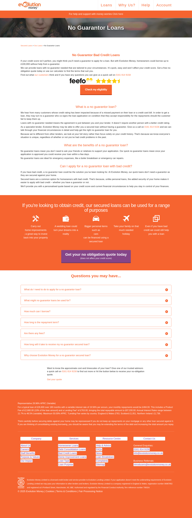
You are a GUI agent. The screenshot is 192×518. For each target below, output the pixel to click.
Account (164, 5)
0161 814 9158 (123, 75)
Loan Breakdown (105, 457)
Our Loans (38, 46)
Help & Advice (103, 445)
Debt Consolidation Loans (72, 449)
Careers (25, 449)
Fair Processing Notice (91, 491)
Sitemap (100, 464)
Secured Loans (26, 46)
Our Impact (26, 461)
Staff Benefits (28, 453)
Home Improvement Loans (72, 457)
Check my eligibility (96, 89)
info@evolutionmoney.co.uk (148, 453)
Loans (106, 5)
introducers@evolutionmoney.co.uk (152, 464)
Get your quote (54, 379)
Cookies (50, 491)
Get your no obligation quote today (96, 256)
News (99, 453)
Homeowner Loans (68, 445)
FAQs (99, 449)
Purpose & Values (30, 457)
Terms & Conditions (66, 491)
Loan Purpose (65, 464)
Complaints (102, 461)
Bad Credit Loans (67, 453)
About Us (25, 445)
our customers (42, 75)
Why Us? (126, 5)
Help (145, 5)
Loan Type (63, 461)
